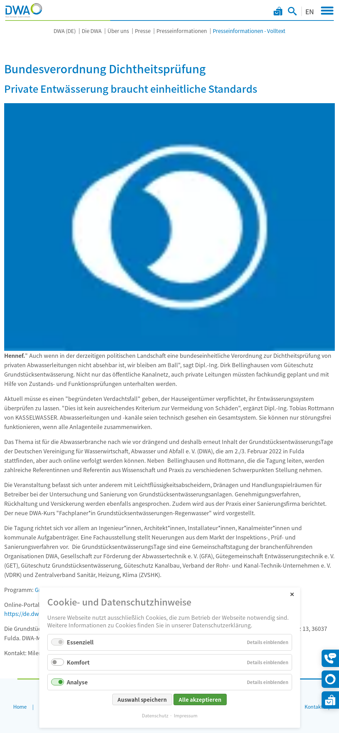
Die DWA (92, 30)
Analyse (77, 682)
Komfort (78, 662)
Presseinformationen (181, 30)
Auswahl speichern (142, 699)
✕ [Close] (292, 594)
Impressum (185, 715)
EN (309, 11)
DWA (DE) (65, 30)
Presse (143, 30)
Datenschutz (155, 715)
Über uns (118, 30)
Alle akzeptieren (200, 699)
